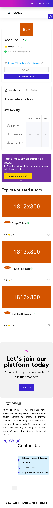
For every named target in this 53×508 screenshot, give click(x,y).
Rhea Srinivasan (21, 268)
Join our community (18, 175)
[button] (46, 12)
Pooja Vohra (19, 223)
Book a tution (26, 76)
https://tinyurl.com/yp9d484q (24, 63)
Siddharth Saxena (22, 313)
